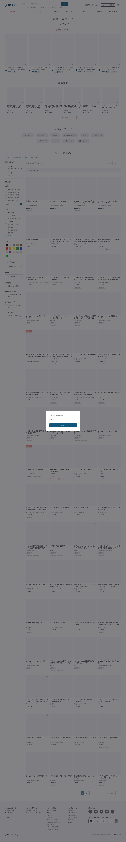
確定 (63, 425)
